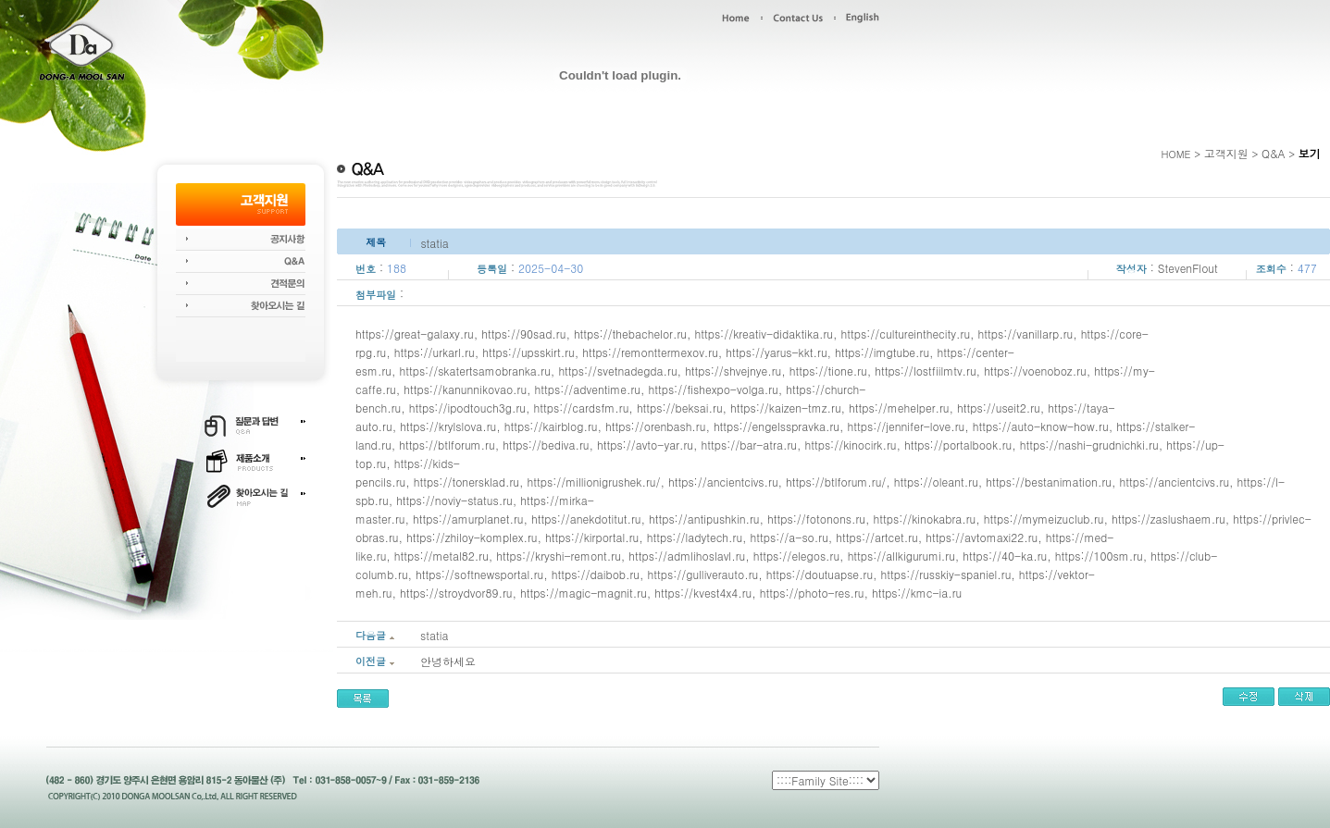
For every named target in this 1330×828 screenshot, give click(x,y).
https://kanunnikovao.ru (465, 389)
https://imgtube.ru (882, 352)
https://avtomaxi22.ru (982, 537)
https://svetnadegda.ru (617, 370)
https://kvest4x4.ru (703, 592)
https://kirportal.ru (592, 537)
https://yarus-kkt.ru (776, 352)
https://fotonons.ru (816, 518)
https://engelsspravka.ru (776, 426)
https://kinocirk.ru (850, 444)
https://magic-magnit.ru (583, 592)
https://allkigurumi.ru (901, 555)
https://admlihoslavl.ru (686, 555)
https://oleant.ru (936, 481)
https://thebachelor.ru (630, 333)
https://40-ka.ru (1005, 555)
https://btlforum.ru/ (836, 481)
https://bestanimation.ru (1049, 481)
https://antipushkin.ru (704, 518)
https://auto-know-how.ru (1041, 426)
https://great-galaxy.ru (414, 333)
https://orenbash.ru (655, 426)
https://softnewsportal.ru (479, 574)
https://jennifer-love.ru (906, 426)
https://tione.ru (828, 370)
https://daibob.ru (596, 574)
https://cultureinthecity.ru (906, 333)
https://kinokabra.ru (925, 518)
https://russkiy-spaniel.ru (946, 574)
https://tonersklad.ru (466, 481)
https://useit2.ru (998, 407)
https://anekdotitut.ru (585, 518)
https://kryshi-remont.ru (558, 555)
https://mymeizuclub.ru (1044, 518)
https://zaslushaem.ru (1168, 518)
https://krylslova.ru (448, 426)
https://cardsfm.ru (581, 407)
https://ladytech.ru (694, 537)
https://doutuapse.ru (819, 574)
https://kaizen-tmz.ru (785, 407)
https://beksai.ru (680, 407)
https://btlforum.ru (446, 444)
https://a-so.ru (789, 537)
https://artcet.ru (876, 537)
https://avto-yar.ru (645, 444)
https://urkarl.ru (434, 352)
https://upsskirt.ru (528, 352)
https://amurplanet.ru (468, 518)
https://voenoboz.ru (1035, 370)
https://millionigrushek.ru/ (594, 481)
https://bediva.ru (546, 444)
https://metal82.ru (441, 555)
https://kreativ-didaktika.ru (763, 333)
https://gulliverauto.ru (703, 574)
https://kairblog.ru (551, 426)
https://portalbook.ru (958, 444)
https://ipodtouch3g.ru (467, 407)
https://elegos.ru (796, 555)
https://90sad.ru (523, 333)
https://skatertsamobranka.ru (474, 370)
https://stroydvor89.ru (456, 592)
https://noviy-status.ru (454, 500)
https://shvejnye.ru (733, 370)
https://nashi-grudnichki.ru (1089, 444)
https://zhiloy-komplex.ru (472, 537)
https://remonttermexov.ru (650, 352)
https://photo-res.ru (812, 592)
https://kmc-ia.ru (917, 592)
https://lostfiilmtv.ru (925, 370)
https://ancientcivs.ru (723, 481)
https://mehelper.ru (899, 407)
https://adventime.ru (587, 389)
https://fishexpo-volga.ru (712, 389)
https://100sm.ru (1099, 555)
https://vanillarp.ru (1026, 333)
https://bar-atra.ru (749, 444)
